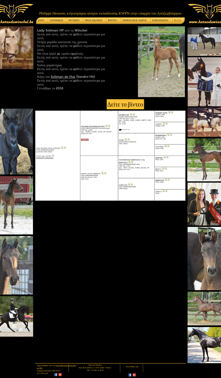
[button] (125, 104)
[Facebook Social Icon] (55, 374)
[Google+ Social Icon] (60, 374)
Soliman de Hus (63, 76)
